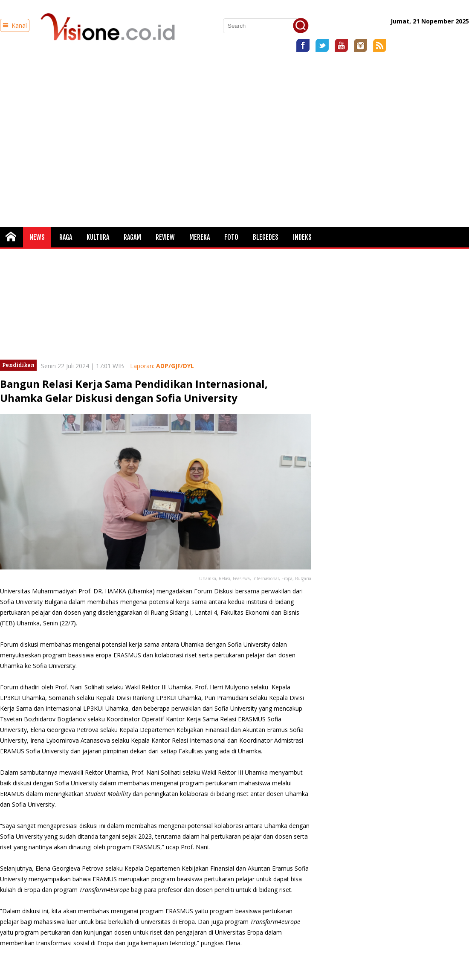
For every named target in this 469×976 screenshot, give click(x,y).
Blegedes (265, 237)
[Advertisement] (80, 136)
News (37, 237)
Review (165, 237)
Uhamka (141, 591)
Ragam (132, 237)
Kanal (15, 25)
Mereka (199, 237)
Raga (65, 237)
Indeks (302, 237)
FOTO (231, 237)
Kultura (98, 237)
